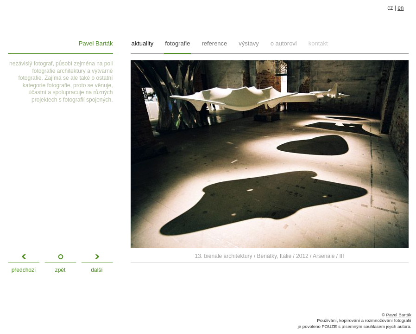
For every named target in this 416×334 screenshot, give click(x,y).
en (400, 8)
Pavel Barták (96, 43)
